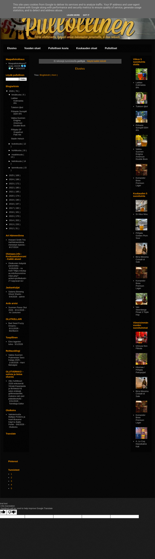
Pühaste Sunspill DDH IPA (19, 112)
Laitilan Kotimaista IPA (17, 100)
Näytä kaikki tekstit (96, 61)
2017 (11, 208)
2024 (11, 179)
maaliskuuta (17, 154)
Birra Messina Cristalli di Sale (142, 259)
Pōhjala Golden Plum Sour (142, 235)
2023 (11, 183)
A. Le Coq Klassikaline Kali (141, 444)
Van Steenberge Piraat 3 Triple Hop (142, 311)
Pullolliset (111, 48)
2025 (11, 175)
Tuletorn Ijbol (17, 107)
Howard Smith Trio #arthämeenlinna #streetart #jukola (17, 242)
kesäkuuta (17, 94)
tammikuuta (17, 167)
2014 (11, 220)
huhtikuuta (17, 150)
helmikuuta (17, 161)
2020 (11, 196)
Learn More (73, 15)
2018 (11, 204)
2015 (11, 216)
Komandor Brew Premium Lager (140, 182)
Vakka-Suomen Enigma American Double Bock (18, 122)
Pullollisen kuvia (58, 48)
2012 (11, 228)
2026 (11, 91)
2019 (11, 200)
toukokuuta (17, 144)
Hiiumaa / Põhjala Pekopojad (140, 369)
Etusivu (12, 48)
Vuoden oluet (32, 48)
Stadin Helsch (17, 138)
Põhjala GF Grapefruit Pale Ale (17, 132)
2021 (11, 191)
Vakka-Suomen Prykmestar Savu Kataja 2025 (16, 357)
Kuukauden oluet (86, 48)
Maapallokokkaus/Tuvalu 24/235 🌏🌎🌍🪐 (17, 66)
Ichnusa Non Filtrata (141, 347)
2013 (11, 224)
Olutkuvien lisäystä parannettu (17, 264)
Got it (86, 15)
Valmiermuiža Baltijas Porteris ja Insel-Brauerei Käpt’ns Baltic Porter (16, 419)
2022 (11, 187)
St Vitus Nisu (142, 214)
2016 (11, 212)
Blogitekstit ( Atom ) (49, 75)
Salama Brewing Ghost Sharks (16, 292)
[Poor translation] (12, 512)
